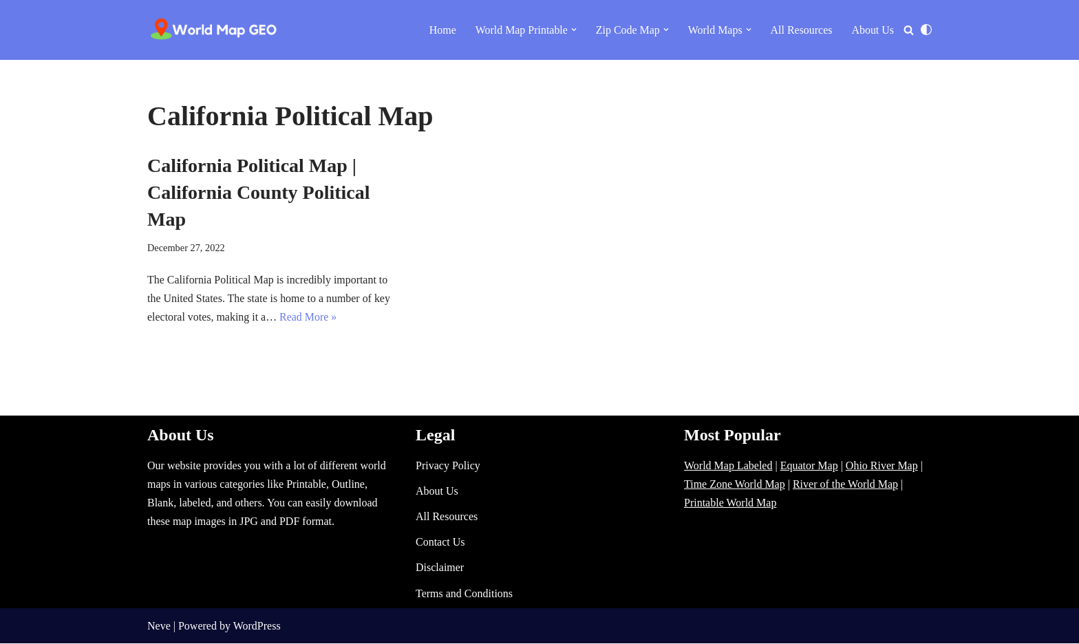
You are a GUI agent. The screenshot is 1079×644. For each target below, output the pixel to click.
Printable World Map (730, 503)
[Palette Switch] (926, 29)
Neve (159, 626)
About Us (872, 30)
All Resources (801, 30)
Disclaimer (440, 568)
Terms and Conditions (464, 594)
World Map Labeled (728, 466)
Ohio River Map (882, 466)
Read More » (309, 317)
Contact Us (440, 542)
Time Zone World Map (734, 485)
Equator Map (809, 466)
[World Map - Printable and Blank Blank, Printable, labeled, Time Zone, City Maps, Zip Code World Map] (214, 29)
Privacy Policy (448, 466)
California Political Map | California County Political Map (258, 192)
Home (441, 30)
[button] (573, 29)
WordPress (257, 626)
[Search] (909, 30)
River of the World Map (845, 485)
